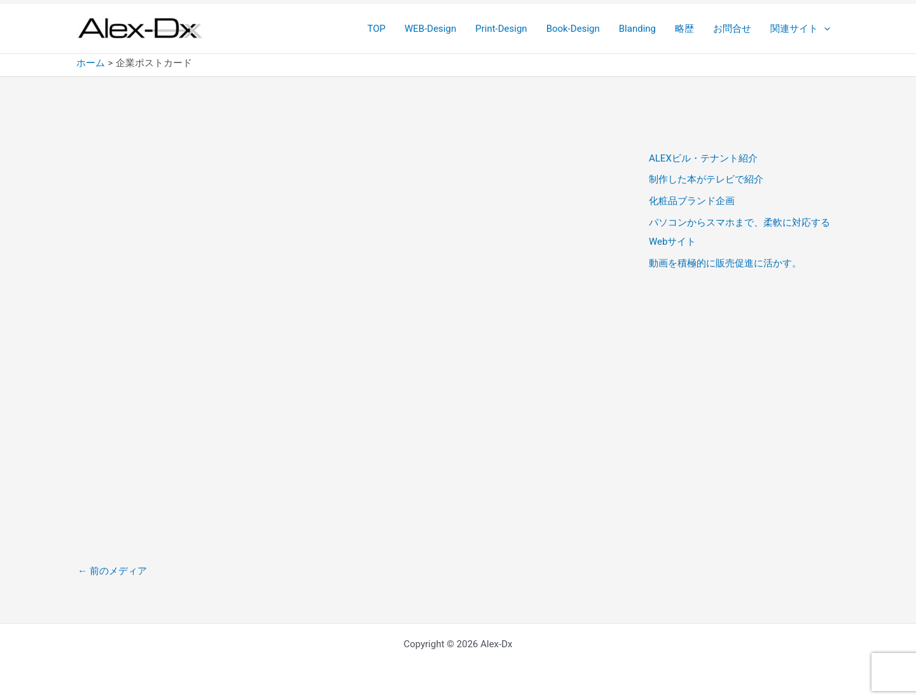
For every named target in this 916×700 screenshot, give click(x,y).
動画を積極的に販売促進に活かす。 (725, 263)
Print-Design (501, 28)
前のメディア (112, 571)
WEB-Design (430, 28)
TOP (376, 28)
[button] (824, 28)
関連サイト (800, 28)
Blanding (637, 28)
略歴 (684, 28)
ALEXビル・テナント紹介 (703, 158)
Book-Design (573, 28)
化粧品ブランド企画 (692, 201)
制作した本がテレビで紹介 (706, 179)
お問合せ (732, 28)
